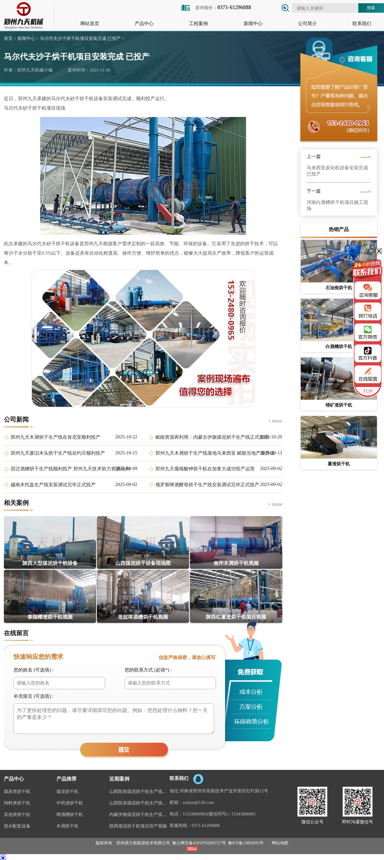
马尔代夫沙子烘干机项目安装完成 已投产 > (81, 38)
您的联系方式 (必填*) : (148, 669)
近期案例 (119, 779)
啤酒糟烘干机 (69, 814)
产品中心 (144, 23)
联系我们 (361, 23)
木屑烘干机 (67, 826)
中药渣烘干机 (69, 803)
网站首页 (89, 23)
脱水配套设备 (17, 826)
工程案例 (198, 23)
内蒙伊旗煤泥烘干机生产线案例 (139, 814)
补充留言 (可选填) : (33, 696)
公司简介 (307, 23)
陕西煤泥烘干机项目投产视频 (138, 826)
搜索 (371, 7)
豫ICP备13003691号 (245, 843)
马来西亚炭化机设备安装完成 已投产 (337, 170)
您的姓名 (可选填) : (33, 669)
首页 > (10, 38)
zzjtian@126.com (198, 802)
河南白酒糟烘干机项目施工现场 (337, 205)
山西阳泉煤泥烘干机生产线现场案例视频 (139, 791)
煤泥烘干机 (67, 791)
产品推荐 (66, 779)
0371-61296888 (206, 825)
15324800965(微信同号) (205, 814)
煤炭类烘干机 (17, 791)
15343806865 (243, 814)
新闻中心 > (27, 38)
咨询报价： (215, 7)
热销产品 (339, 229)
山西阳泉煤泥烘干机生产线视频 (139, 803)
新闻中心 (253, 23)
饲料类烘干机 (17, 803)
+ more (275, 421)
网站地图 (280, 843)
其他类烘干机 (17, 814)
